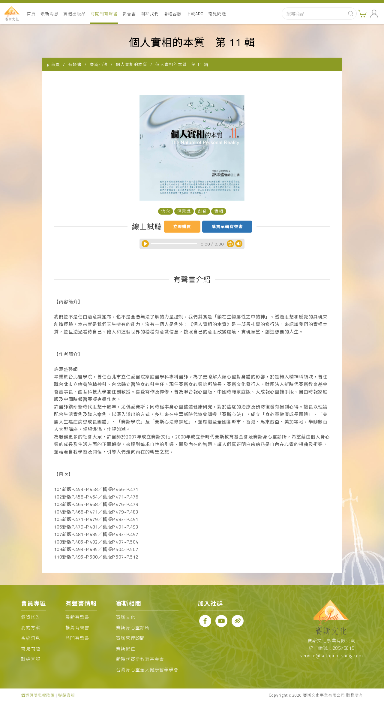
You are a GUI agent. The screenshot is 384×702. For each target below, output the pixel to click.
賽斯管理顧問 (130, 638)
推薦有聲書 (77, 627)
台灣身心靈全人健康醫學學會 (147, 669)
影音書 (129, 14)
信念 (165, 211)
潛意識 (184, 211)
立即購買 (182, 226)
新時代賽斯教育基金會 (140, 659)
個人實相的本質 (131, 64)
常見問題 (217, 14)
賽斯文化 (125, 617)
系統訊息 (30, 638)
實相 (218, 211)
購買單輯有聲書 (227, 226)
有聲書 (75, 64)
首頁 (31, 14)
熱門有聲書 (77, 638)
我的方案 (30, 627)
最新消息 (49, 14)
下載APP (194, 14)
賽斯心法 (99, 64)
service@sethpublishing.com (331, 655)
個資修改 (30, 617)
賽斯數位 (125, 648)
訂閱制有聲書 (104, 14)
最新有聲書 (77, 617)
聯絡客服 (173, 14)
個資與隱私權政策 (38, 695)
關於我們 (150, 14)
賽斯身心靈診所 (133, 627)
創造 (202, 211)
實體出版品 (74, 14)
